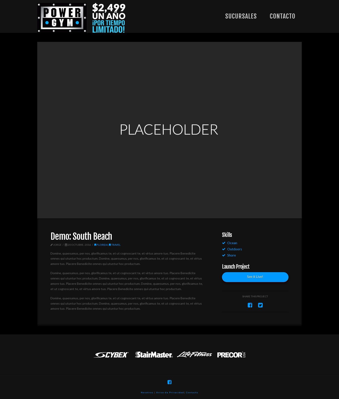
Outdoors (234, 249)
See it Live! (255, 276)
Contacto (192, 392)
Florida (101, 244)
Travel (115, 244)
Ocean (232, 243)
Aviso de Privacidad (170, 392)
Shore (231, 255)
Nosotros (147, 392)
